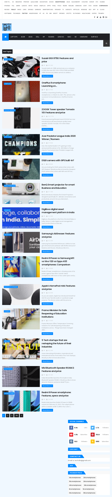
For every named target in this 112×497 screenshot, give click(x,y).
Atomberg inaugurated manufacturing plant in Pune (96, 453)
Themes (17, 494)
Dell (37, 37)
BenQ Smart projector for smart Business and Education (53, 183)
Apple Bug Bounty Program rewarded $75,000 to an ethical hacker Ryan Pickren (91, 225)
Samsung (78, 5)
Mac (69, 37)
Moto (30, 5)
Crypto (68, 13)
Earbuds (38, 9)
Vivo (90, 5)
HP (44, 37)
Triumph (101, 13)
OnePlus (42, 5)
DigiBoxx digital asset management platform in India (53, 207)
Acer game (7, 134)
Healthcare (86, 13)
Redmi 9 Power (9, 388)
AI (97, 9)
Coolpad (85, 2)
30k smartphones (98, 155)
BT (40, 13)
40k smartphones (84, 158)
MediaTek (19, 2)
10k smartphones (83, 151)
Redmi (65, 5)
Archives (101, 264)
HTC (97, 2)
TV (63, 9)
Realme (71, 5)
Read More (42, 76)
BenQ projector (9, 182)
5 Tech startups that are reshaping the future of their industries (52, 338)
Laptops (14, 37)
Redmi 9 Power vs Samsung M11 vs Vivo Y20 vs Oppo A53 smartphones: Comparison (53, 257)
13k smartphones (83, 166)
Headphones (33, 13)
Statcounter (43, 463)
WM (50, 13)
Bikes (19, 9)
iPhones (7, 5)
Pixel (54, 5)
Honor (91, 2)
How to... (7, 2)
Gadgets (69, 9)
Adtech (6, 336)
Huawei (102, 2)
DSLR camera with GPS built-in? (53, 157)
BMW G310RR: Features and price (97, 465)
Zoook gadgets (9, 110)
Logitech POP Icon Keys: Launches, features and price (96, 477)
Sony (85, 5)
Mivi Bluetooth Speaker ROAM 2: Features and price (53, 364)
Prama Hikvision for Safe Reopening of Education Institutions (49, 309)
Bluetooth (8, 364)
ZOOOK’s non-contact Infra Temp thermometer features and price (96, 427)
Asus (68, 2)
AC (44, 13)
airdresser (7, 231)
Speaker (58, 9)
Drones (30, 9)
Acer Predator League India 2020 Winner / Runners (54, 134)
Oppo (49, 5)
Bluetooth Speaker (10, 283)
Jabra (18, 5)
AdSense (84, 9)
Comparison (8, 255)
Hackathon (43, 2)
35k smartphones (98, 166)
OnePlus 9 (7, 83)
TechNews (16, 13)
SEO (90, 9)
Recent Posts (85, 264)
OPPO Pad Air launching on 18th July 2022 (96, 439)
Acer (23, 37)
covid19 (7, 307)
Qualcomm (34, 2)
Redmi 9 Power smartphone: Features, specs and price (52, 389)
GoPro (94, 13)
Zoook (51, 2)
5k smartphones (96, 162)
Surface (94, 37)
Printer (26, 2)
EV (13, 2)
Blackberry (76, 2)
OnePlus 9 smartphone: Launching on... (49, 84)
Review (6, 9)
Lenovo (24, 5)
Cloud (102, 9)
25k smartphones (98, 158)
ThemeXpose (8, 494)
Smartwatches (48, 9)
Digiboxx (7, 207)
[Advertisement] (70, 26)
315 (17, 410)
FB (47, 13)
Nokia (36, 5)
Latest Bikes (8, 59)
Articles (76, 9)
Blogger (60, 469)
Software (7, 13)
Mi (75, 37)
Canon (6, 158)
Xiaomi (95, 5)
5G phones (76, 13)
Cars (24, 9)
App (94, 9)
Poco (59, 5)
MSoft (55, 13)
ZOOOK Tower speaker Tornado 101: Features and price (53, 110)
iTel (13, 5)
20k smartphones (98, 151)
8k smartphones (83, 162)
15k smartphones (83, 155)
